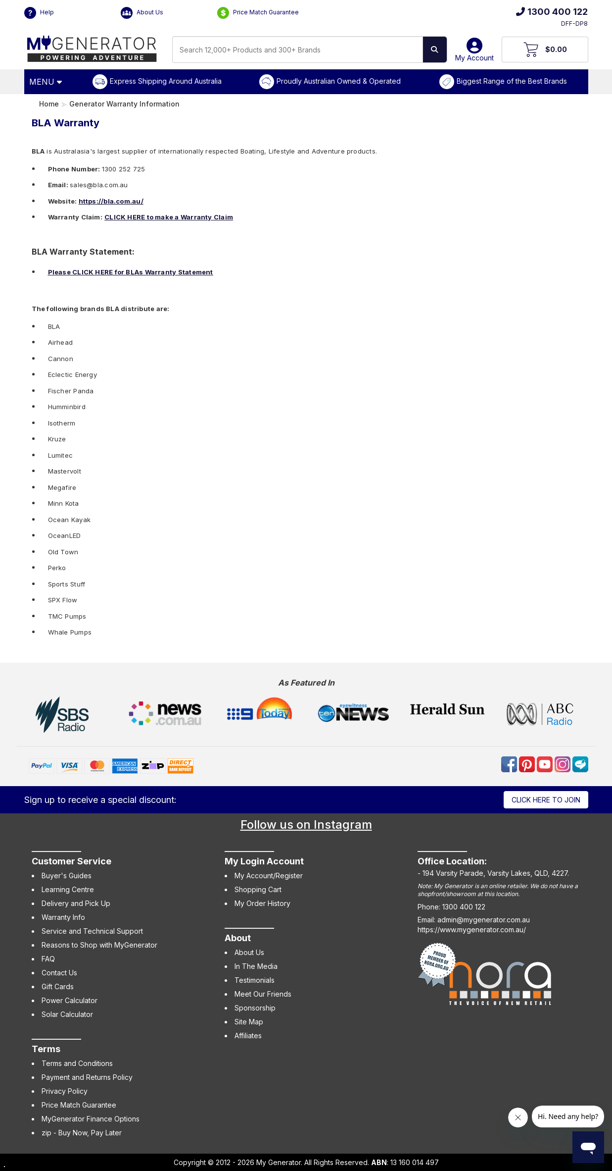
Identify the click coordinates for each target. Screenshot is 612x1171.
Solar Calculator (67, 1014)
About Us (142, 13)
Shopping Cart (258, 889)
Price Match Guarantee (258, 13)
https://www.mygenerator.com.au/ (472, 929)
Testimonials (255, 980)
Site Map (249, 1021)
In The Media (256, 966)
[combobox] (297, 49)
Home (49, 104)
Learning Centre (68, 889)
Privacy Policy (65, 1091)
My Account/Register (269, 875)
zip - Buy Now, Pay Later (82, 1132)
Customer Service (71, 861)
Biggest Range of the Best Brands (512, 81)
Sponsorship (255, 1008)
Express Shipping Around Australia (166, 81)
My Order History (262, 903)
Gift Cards (58, 986)
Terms (46, 1049)
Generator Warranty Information (124, 104)
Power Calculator (69, 1000)
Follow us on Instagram (306, 824)
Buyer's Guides (67, 875)
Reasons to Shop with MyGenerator (99, 945)
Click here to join (546, 800)
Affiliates (248, 1035)
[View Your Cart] (545, 49)
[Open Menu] (47, 81)
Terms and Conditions (77, 1063)
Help (39, 13)
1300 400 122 (552, 11)
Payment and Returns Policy (87, 1077)
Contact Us (59, 972)
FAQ (48, 959)
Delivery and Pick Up (76, 903)
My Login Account (264, 861)
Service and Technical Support (92, 931)
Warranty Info (63, 917)
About (238, 938)
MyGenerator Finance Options (91, 1119)
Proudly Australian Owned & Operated (339, 81)
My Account (474, 53)
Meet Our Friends (263, 994)
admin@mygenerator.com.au (483, 919)
